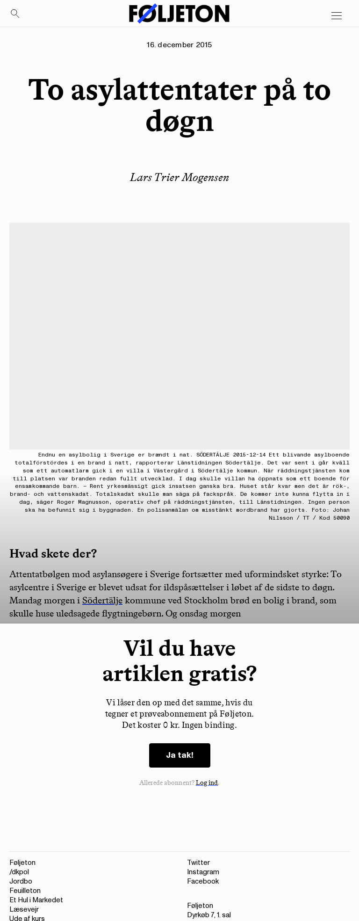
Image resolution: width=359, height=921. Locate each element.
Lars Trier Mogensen (179, 177)
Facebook (203, 881)
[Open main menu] (336, 16)
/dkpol (19, 872)
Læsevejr (24, 909)
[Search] (15, 14)
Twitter (198, 863)
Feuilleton (25, 891)
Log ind (207, 783)
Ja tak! (180, 755)
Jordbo (20, 881)
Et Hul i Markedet (36, 900)
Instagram (203, 872)
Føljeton (22, 863)
